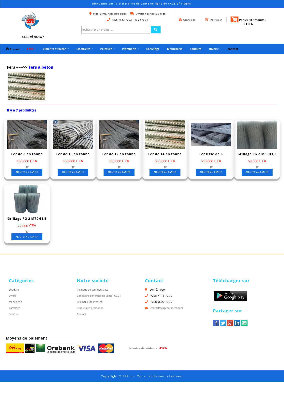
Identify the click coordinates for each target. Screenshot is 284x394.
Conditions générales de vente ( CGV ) (101, 307)
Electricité (84, 49)
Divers (214, 49)
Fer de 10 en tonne (73, 154)
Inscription (214, 19)
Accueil (13, 49)
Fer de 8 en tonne (27, 154)
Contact (82, 326)
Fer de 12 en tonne (119, 154)
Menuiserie (174, 49)
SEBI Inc (129, 388)
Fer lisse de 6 (211, 154)
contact (233, 49)
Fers (31, 49)
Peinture (107, 49)
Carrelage (152, 49)
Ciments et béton (56, 49)
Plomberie (130, 49)
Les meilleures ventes (91, 314)
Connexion (187, 19)
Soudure (195, 49)
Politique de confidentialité (94, 301)
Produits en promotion (91, 320)
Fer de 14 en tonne (165, 154)
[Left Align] (157, 29)
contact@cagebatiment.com (168, 320)
